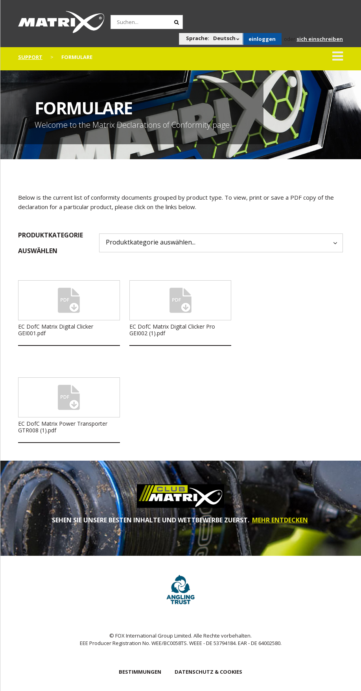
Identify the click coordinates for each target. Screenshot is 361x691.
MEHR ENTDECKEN (280, 520)
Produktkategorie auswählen (50, 243)
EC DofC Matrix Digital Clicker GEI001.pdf (55, 330)
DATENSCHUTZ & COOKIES (208, 671)
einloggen (262, 38)
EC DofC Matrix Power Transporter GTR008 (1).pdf (62, 427)
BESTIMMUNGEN (140, 671)
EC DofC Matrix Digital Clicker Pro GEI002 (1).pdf (172, 330)
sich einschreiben (320, 38)
